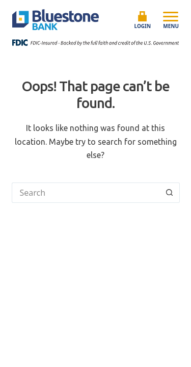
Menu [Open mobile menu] (171, 20)
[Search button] (169, 192)
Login (142, 20)
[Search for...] (85, 192)
